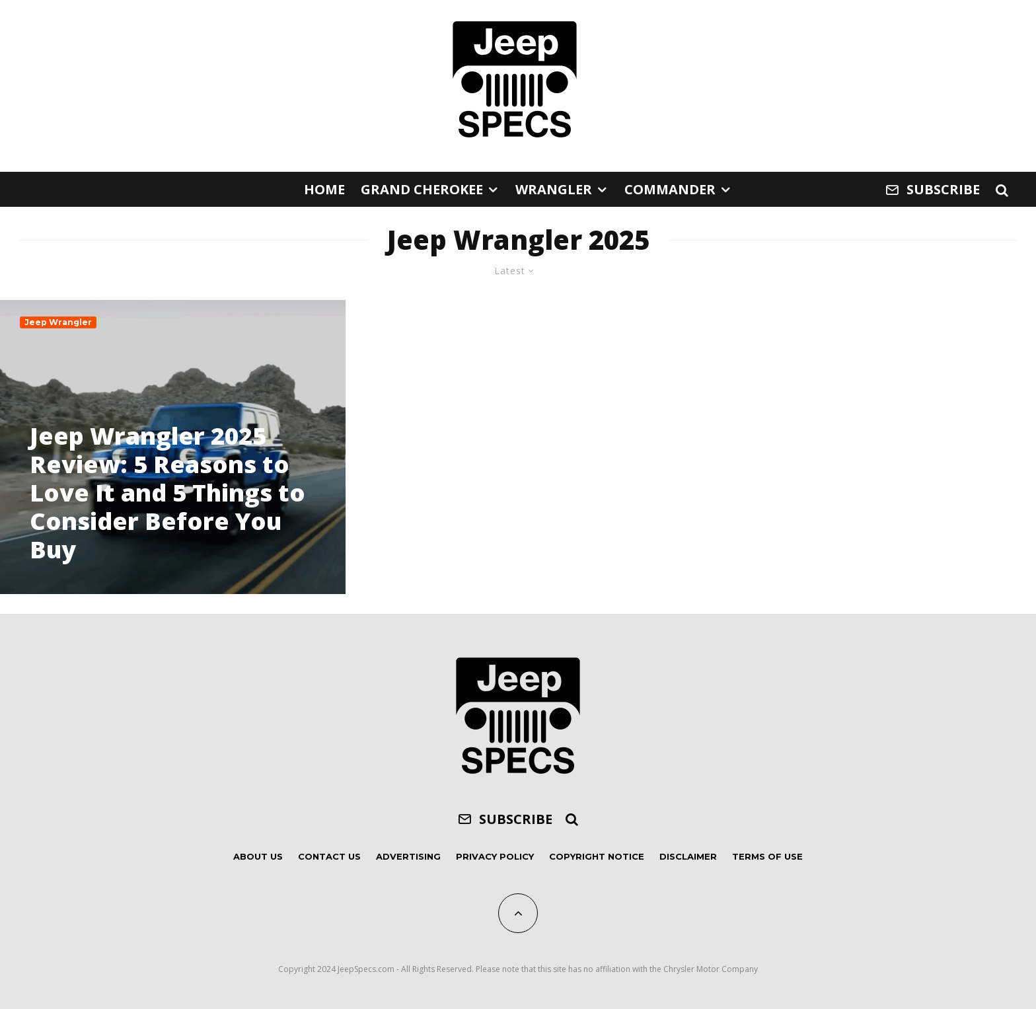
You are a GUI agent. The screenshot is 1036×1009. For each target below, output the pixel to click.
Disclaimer (688, 856)
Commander (670, 189)
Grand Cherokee (422, 189)
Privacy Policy (495, 856)
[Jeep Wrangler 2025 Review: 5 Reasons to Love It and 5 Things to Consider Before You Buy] (173, 446)
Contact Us (329, 856)
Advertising (408, 856)
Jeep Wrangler (58, 322)
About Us (258, 856)
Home (324, 189)
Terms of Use (767, 856)
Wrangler (553, 189)
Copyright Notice (596, 856)
